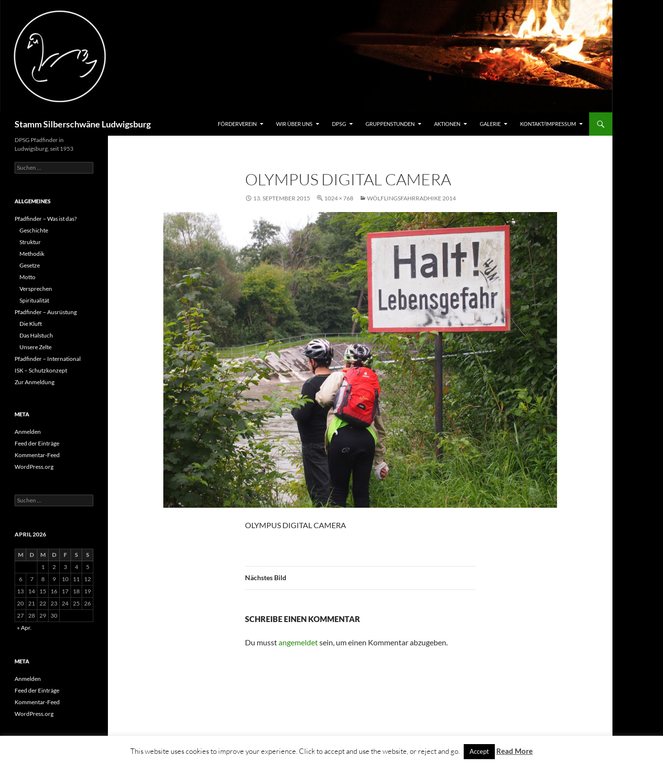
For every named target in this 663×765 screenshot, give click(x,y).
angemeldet (298, 642)
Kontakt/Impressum (548, 124)
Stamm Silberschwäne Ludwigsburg (83, 124)
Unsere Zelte (35, 347)
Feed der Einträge (37, 443)
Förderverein (237, 124)
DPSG (339, 124)
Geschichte (33, 230)
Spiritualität (34, 300)
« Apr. (24, 627)
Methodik (31, 253)
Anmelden (28, 431)
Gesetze (29, 265)
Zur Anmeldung (34, 382)
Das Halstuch (36, 335)
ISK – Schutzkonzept (41, 370)
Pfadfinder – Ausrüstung (46, 312)
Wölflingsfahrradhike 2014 (411, 198)
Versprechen (35, 288)
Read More (514, 751)
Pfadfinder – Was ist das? (46, 218)
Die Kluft (30, 323)
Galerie (490, 124)
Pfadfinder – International (48, 358)
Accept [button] (479, 751)
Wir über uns (294, 124)
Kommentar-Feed (37, 455)
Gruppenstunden (390, 124)
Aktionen (447, 124)
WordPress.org (34, 466)
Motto (27, 277)
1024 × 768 (338, 198)
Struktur (30, 242)
